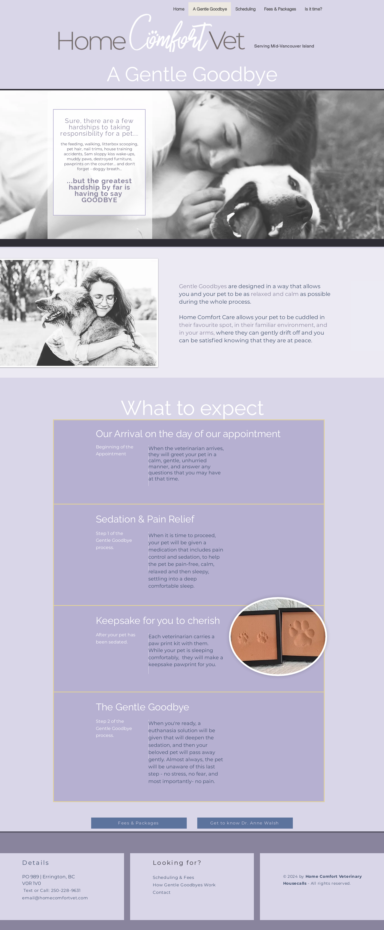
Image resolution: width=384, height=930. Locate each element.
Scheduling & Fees (173, 877)
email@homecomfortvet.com (55, 897)
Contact (161, 892)
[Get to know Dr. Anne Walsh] (245, 823)
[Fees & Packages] (139, 823)
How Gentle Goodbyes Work (184, 884)
